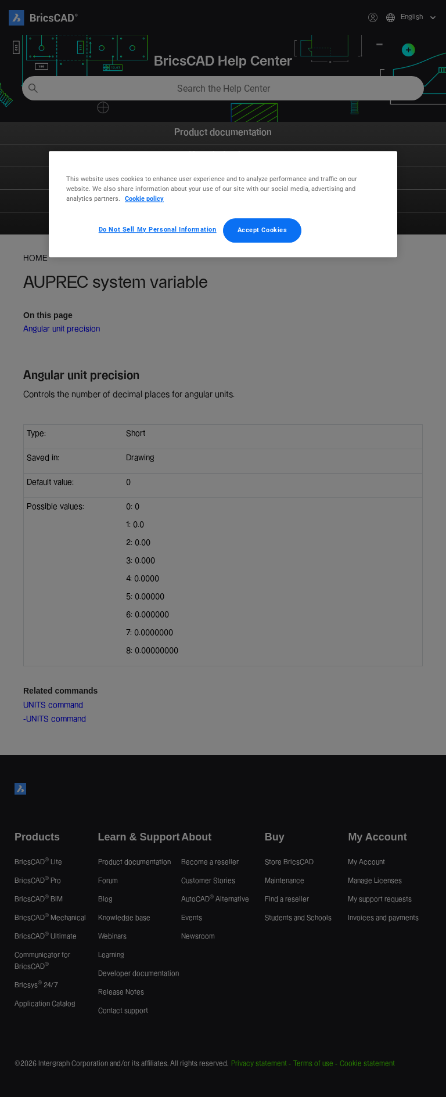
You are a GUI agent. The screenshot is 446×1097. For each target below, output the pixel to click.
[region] (223, 204)
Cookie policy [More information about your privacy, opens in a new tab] (144, 198)
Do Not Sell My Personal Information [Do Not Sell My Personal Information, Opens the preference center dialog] (158, 229)
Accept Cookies (262, 230)
